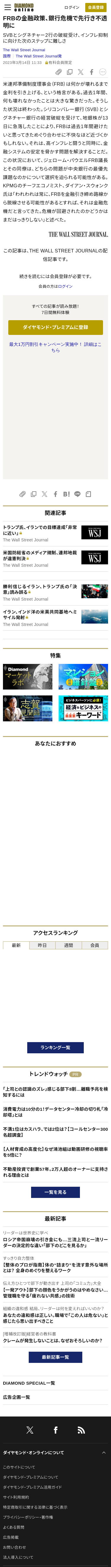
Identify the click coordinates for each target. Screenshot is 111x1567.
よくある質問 (13, 1409)
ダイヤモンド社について (24, 1477)
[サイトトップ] (22, 7)
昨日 (42, 827)
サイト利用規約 (16, 1379)
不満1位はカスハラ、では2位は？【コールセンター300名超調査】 (55, 1014)
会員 (94, 827)
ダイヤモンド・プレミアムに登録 (55, 327)
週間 (68, 827)
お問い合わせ (14, 1429)
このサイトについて (19, 1349)
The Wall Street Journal (24, 50)
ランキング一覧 (55, 929)
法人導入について (18, 1439)
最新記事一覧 (55, 1239)
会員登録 (96, 7)
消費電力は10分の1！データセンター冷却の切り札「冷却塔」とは (55, 994)
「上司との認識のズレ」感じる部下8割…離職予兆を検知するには (55, 974)
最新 (16, 827)
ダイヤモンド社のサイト (24, 1457)
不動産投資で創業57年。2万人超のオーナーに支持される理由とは (55, 1054)
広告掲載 (11, 1419)
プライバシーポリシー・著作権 (28, 1399)
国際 (7, 56)
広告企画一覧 (16, 1279)
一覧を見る (55, 1074)
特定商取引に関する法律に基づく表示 (35, 1389)
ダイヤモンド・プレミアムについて (30, 1359)
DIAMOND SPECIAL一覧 (29, 1265)
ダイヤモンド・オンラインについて (33, 1335)
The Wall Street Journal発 (39, 56)
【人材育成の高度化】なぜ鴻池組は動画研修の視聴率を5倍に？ (55, 1034)
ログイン (72, 7)
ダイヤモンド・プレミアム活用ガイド (32, 1369)
